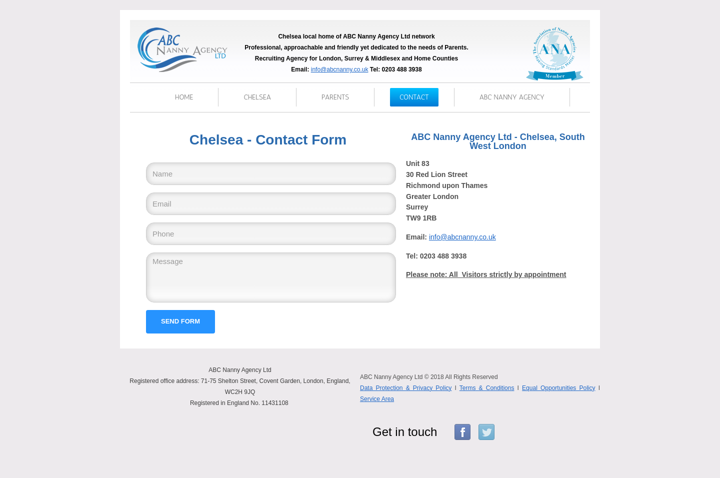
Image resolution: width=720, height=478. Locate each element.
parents (335, 97)
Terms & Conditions (487, 388)
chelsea (257, 97)
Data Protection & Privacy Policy (406, 388)
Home (184, 97)
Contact (414, 97)
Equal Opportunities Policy (558, 388)
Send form (180, 321)
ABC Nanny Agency (512, 97)
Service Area (377, 399)
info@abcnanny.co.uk (339, 69)
